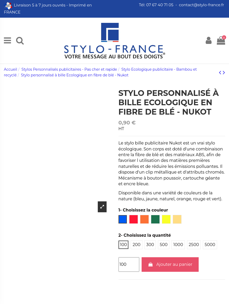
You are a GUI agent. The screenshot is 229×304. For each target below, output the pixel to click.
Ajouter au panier (170, 264)
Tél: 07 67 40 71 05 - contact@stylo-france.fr (182, 4)
